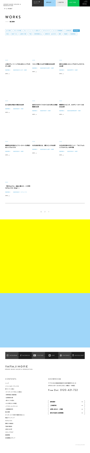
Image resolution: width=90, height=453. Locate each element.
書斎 (61, 34)
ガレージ (26, 30)
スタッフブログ (9, 437)
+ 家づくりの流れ (9, 405)
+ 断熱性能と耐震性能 (10, 399)
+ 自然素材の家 (9, 402)
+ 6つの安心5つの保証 (11, 408)
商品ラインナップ (9, 422)
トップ (7, 388)
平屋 (30, 34)
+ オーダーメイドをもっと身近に (13, 397)
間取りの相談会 (9, 428)
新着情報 (7, 440)
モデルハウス (8, 425)
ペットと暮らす (36, 30)
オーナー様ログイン (37, 4)
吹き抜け (77, 30)
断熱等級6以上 (39, 34)
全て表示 (8, 30)
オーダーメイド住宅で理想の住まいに (15, 420)
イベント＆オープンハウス (12, 391)
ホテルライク (47, 30)
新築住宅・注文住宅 (51, 34)
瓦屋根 (66, 34)
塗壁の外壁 (23, 34)
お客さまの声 (8, 434)
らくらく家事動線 (58, 30)
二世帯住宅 (69, 30)
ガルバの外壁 (17, 30)
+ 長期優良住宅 (9, 414)
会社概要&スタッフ (10, 443)
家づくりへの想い (9, 394)
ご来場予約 (60, 4)
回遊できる (15, 34)
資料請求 (48, 4)
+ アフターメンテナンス (11, 411)
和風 (7, 34)
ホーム (5, 8)
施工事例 (7, 417)
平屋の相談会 (8, 431)
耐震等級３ (74, 34)
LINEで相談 (72, 4)
